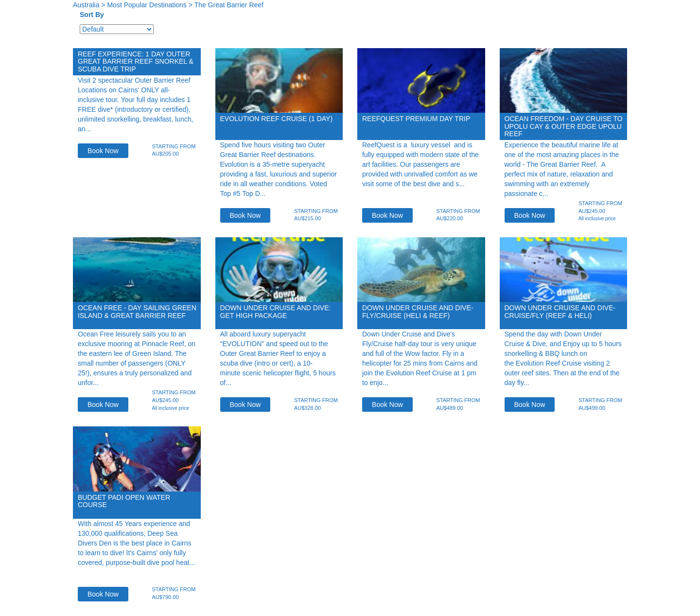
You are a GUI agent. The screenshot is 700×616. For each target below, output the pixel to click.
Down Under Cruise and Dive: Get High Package (275, 311)
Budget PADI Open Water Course (124, 501)
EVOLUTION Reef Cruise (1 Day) (276, 119)
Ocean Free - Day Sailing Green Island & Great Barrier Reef (137, 311)
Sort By (92, 14)
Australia (86, 5)
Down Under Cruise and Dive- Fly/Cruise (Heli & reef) (417, 311)
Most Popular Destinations (146, 5)
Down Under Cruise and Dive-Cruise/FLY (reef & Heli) (560, 311)
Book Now (103, 151)
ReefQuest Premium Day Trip (416, 119)
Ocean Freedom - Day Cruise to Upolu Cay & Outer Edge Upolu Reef (564, 126)
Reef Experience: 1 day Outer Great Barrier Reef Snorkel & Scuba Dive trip (135, 61)
